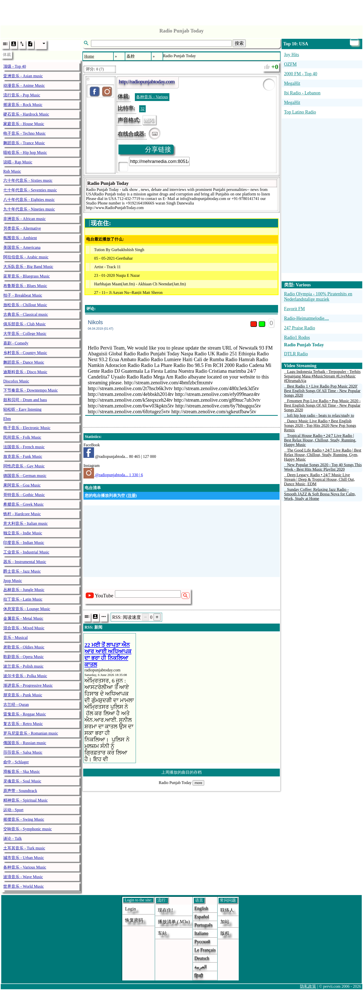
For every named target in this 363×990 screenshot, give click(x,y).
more (198, 783)
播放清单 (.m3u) (174, 921)
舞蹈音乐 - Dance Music (23, 362)
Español (201, 916)
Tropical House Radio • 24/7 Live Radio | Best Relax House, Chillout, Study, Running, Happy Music (320, 440)
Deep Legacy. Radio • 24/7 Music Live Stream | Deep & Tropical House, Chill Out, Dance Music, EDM (319, 479)
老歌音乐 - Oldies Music (23, 647)
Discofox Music (16, 381)
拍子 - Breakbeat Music (22, 295)
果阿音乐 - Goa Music (22, 485)
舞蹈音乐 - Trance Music (24, 143)
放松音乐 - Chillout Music (25, 305)
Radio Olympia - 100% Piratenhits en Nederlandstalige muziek (318, 296)
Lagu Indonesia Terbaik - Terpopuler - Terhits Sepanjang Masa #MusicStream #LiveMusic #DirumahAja (322, 376)
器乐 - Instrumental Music (24, 562)
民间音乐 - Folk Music (22, 437)
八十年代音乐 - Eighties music (29, 199)
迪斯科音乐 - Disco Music (25, 372)
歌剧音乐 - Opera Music (23, 657)
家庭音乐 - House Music (23, 124)
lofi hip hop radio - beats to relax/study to (320, 415)
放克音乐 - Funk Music (22, 456)
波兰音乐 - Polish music (23, 666)
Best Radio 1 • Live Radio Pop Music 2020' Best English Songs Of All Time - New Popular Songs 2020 (322, 390)
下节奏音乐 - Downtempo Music (30, 390)
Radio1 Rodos (297, 337)
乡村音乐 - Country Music (25, 353)
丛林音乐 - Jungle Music (23, 590)
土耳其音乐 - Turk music (24, 848)
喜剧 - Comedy (15, 343)
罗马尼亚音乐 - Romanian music (30, 733)
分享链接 (158, 149)
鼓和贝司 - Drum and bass (25, 400)
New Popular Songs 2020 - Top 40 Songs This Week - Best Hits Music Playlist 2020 (323, 467)
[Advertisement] (181, 11)
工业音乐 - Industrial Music (26, 552)
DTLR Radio (296, 353)
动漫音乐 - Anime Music (24, 85)
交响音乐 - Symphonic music (27, 829)
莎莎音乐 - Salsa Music (22, 752)
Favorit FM (294, 308)
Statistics (92, 436)
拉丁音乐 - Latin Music (22, 599)
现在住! (165, 910)
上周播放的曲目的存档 (181, 772)
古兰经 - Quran (16, 704)
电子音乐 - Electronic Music (26, 428)
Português (203, 925)
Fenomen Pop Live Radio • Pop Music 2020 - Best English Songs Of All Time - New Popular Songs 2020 (322, 405)
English (201, 908)
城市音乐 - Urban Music (23, 858)
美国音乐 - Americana (22, 247)
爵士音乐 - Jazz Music (22, 571)
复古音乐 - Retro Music (23, 724)
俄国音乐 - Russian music (24, 743)
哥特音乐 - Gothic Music (24, 495)
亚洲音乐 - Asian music (23, 76)
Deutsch (201, 958)
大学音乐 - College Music (24, 333)
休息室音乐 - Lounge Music (26, 609)
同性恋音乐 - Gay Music (24, 466)
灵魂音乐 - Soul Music (22, 781)
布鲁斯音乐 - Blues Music (25, 286)
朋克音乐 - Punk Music (22, 695)
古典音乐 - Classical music (25, 314)
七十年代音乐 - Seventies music (30, 190)
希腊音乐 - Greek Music (23, 504)
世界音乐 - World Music (23, 886)
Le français (205, 949)
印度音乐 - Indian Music (23, 542)
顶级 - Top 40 (14, 66)
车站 (162, 933)
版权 (224, 933)
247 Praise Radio (299, 327)
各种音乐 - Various (152, 97)
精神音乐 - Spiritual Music (25, 800)
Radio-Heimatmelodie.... (306, 318)
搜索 (239, 43)
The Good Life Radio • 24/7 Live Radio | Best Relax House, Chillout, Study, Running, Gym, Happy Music (322, 454)
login (130, 908)
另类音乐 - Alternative (22, 228)
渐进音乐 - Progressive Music (28, 685)
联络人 (227, 910)
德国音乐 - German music (24, 475)
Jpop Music (12, 580)
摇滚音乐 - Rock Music (22, 105)
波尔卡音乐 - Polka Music (25, 676)
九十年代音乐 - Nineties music (29, 209)
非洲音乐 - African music (24, 219)
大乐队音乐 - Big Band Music (28, 266)
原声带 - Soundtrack (20, 791)
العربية (200, 966)
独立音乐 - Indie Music (22, 533)
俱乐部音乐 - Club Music (24, 324)
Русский (202, 941)
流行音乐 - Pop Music (21, 95)
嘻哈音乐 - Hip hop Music (25, 152)
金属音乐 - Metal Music (23, 618)
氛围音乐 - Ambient (20, 238)
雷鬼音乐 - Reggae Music (24, 714)
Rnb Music (12, 171)
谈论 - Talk (12, 838)
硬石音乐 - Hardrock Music (26, 114)
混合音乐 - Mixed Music (23, 628)
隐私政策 (308, 986)
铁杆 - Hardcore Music (22, 514)
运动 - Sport (13, 810)
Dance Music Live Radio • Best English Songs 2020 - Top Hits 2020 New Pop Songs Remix (320, 425)
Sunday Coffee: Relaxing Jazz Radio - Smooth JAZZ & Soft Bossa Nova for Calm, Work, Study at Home (320, 494)
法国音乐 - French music (24, 447)
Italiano (201, 933)
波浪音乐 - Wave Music (23, 877)
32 (142, 109)
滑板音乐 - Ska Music (21, 771)
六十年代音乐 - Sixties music (27, 180)
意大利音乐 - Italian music (25, 523)
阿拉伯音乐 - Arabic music (25, 257)
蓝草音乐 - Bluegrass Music (26, 276)
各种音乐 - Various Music (24, 867)
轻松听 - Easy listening (22, 409)
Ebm (7, 419)
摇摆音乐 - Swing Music (23, 819)
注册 (132, 495)
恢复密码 (134, 920)
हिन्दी (198, 975)
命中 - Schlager (16, 762)
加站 (224, 921)
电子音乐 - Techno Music (24, 133)
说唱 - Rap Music (17, 162)
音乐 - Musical (15, 637)
